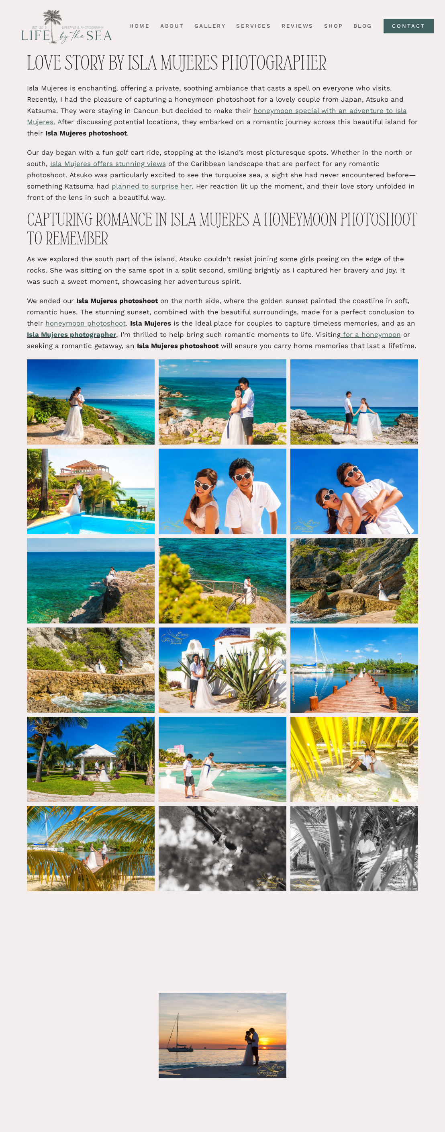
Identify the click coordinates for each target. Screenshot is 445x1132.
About (169, 26)
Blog (360, 26)
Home (137, 26)
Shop (330, 26)
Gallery (207, 26)
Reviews (295, 26)
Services (250, 26)
